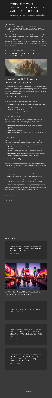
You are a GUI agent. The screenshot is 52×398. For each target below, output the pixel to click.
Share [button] (6, 45)
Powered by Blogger (26, 391)
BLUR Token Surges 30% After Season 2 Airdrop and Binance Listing (22, 293)
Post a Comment (12, 45)
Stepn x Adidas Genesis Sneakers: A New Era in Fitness (25, 249)
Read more (44, 45)
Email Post (11, 195)
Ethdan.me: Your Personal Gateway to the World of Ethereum (27, 8)
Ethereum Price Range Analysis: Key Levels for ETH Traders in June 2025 (26, 334)
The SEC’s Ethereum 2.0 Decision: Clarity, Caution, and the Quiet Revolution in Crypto (25, 358)
